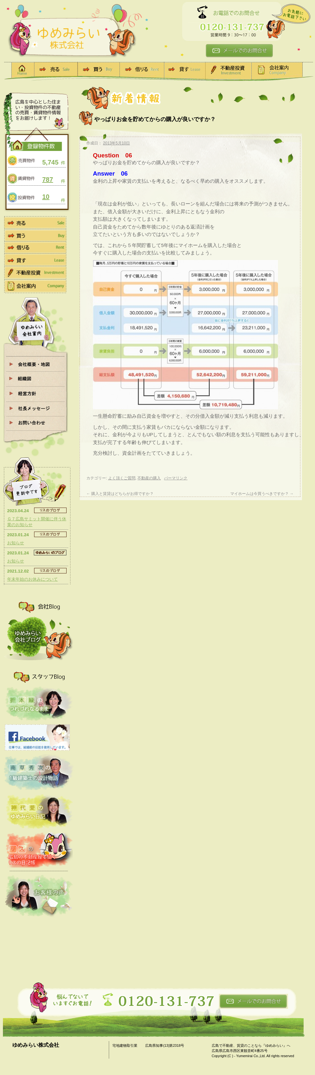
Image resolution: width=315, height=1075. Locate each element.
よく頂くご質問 (121, 478)
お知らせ (15, 542)
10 (45, 196)
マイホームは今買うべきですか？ (262, 493)
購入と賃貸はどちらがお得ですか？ (120, 493)
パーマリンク (175, 478)
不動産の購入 (149, 478)
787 (47, 179)
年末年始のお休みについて (32, 579)
